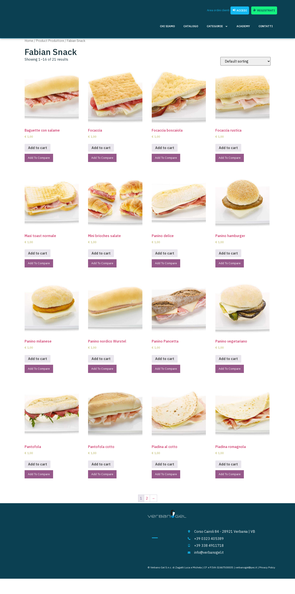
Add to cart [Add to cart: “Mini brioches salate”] (100, 254)
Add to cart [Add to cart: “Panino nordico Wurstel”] (100, 361)
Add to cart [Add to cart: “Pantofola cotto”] (100, 467)
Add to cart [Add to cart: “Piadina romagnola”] (228, 467)
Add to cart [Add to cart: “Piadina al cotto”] (164, 467)
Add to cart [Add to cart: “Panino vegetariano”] (228, 361)
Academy (243, 26)
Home (29, 41)
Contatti (266, 26)
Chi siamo (167, 26)
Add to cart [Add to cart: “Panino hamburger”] (228, 254)
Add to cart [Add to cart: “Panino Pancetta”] (164, 361)
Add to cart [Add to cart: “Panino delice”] (164, 254)
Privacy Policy (267, 571)
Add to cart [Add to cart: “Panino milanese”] (37, 361)
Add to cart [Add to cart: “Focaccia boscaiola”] (164, 148)
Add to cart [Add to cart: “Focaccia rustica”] (228, 148)
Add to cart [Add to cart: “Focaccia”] (100, 148)
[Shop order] (245, 61)
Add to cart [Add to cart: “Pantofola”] (37, 467)
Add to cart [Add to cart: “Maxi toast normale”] (37, 254)
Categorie (217, 26)
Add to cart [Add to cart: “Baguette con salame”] (37, 148)
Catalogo (190, 26)
